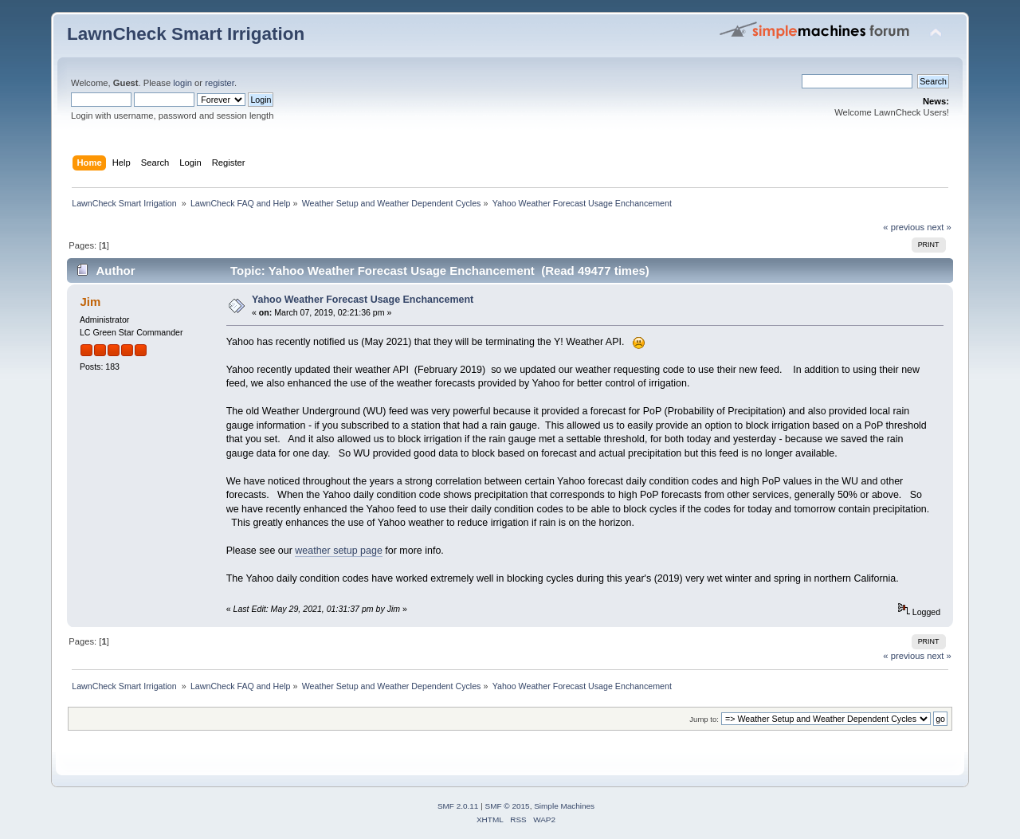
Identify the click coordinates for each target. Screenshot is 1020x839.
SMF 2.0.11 (458, 806)
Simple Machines (564, 806)
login (182, 83)
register (219, 83)
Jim (90, 301)
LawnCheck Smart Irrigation (185, 34)
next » (939, 227)
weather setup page (338, 550)
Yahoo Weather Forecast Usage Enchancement (362, 299)
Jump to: (704, 719)
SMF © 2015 (507, 806)
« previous (903, 227)
